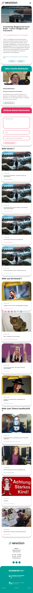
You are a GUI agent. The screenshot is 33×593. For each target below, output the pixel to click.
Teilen (12, 61)
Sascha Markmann (10, 35)
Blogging (4, 56)
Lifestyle (19, 56)
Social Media (12, 56)
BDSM (11, 44)
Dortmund (16, 35)
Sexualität (23, 56)
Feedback (20, 61)
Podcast (8, 56)
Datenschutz (4, 587)
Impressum (29, 587)
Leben (4, 57)
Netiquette (16, 587)
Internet (19, 47)
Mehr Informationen (9, 103)
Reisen (16, 56)
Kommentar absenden (10, 142)
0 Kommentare (25, 35)
